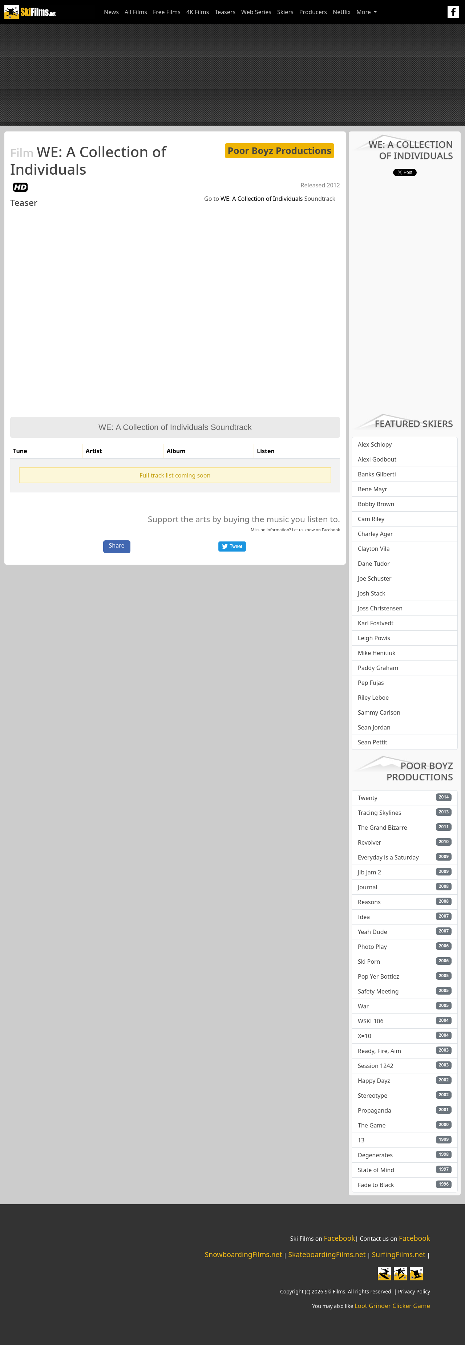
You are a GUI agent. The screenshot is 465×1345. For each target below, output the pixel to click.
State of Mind (376, 1170)
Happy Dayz (374, 1081)
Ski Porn (369, 962)
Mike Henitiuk (377, 653)
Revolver (369, 842)
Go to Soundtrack (269, 199)
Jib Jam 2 (369, 872)
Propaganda (374, 1110)
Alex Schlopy (375, 444)
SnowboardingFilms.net (243, 1254)
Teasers (225, 12)
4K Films (197, 12)
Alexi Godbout (377, 459)
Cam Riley (371, 519)
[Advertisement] (232, 75)
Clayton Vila (374, 549)
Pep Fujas (371, 683)
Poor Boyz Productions (279, 150)
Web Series (256, 12)
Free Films (167, 12)
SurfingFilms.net (398, 1254)
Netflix (342, 12)
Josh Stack (371, 593)
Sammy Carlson (379, 712)
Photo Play (372, 947)
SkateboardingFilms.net (326, 1254)
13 (361, 1140)
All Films (136, 12)
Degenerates (375, 1155)
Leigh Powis (374, 638)
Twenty (367, 798)
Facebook (331, 529)
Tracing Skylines (379, 813)
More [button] (364, 12)
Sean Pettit (372, 742)
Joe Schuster (375, 578)
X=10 (364, 1036)
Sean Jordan (374, 727)
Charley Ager (375, 534)
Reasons (369, 902)
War (363, 1006)
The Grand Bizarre (382, 828)
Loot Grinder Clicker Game (392, 1305)
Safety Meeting (378, 991)
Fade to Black (376, 1185)
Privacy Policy (414, 1291)
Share (117, 545)
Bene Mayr (372, 489)
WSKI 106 (371, 1021)
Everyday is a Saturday (388, 857)
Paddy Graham (378, 668)
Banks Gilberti (377, 474)
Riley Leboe (373, 698)
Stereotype (372, 1096)
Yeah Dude (372, 932)
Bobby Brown (376, 504)
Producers (313, 12)
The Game (372, 1125)
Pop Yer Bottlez (378, 976)
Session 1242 (375, 1066)
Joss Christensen (380, 608)
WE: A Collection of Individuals (88, 160)
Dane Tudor (374, 564)
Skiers (285, 12)
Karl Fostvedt (375, 623)
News (111, 12)
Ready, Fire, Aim (379, 1051)
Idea (364, 917)
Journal (367, 887)
